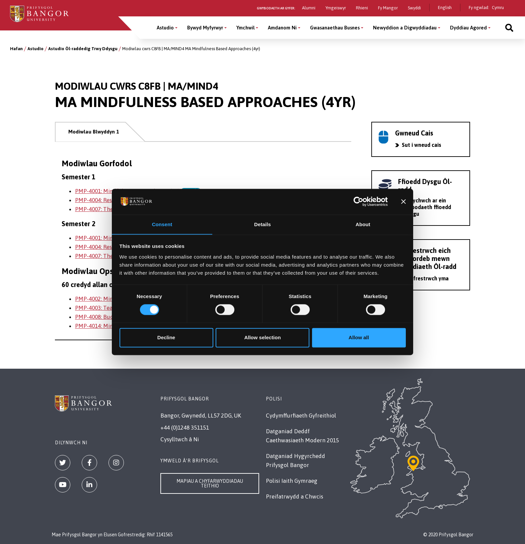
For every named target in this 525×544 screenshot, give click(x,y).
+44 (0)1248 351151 (184, 427)
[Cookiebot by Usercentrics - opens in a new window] (358, 201)
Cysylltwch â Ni (179, 439)
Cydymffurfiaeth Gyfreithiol (301, 415)
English (445, 7)
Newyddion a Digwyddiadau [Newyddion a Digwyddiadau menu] (405, 27)
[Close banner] (403, 201)
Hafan (16, 48)
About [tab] (363, 224)
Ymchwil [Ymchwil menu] (245, 27)
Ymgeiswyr (335, 7)
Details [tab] (262, 224)
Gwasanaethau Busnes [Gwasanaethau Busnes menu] (335, 27)
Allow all (359, 338)
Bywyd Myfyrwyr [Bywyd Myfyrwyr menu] (205, 27)
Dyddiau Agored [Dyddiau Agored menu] (468, 27)
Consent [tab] (162, 224)
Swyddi (414, 7)
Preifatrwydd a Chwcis (294, 496)
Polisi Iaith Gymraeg (291, 480)
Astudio (35, 48)
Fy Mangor (388, 7)
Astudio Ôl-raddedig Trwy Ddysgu (83, 48)
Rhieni (362, 7)
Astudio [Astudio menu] (165, 27)
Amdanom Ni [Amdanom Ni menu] (282, 27)
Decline (166, 338)
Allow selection (262, 338)
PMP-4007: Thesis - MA (104, 209)
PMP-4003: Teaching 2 (103, 307)
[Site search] (509, 27)
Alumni (308, 7)
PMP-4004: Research (100, 200)
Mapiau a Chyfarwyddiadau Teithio (209, 483)
